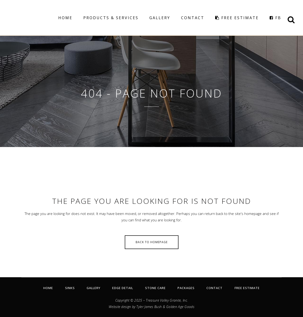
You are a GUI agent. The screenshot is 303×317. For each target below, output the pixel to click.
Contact (214, 288)
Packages (186, 288)
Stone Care (155, 288)
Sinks (70, 288)
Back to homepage (152, 242)
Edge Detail (122, 288)
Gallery (93, 288)
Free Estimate (247, 288)
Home (48, 288)
